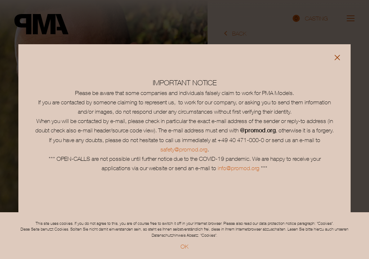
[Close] (337, 58)
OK (184, 246)
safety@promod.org (184, 149)
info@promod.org (237, 168)
